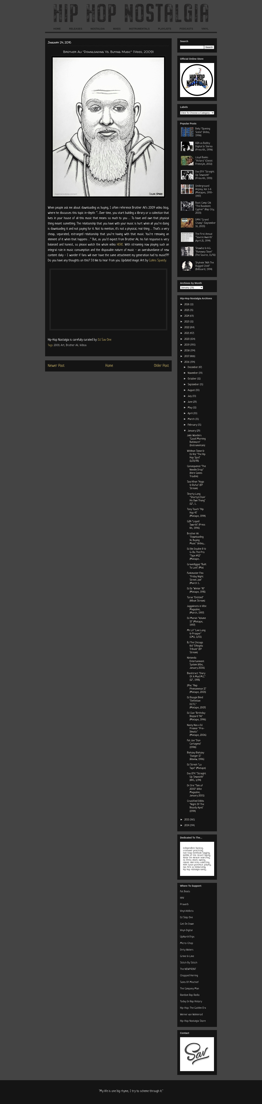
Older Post (161, 366)
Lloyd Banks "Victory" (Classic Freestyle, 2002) (204, 161)
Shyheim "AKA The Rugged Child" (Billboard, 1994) (204, 266)
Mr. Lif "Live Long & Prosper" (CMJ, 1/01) (196, 634)
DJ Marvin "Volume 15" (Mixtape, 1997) (196, 621)
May (190, 407)
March (191, 419)
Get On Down (187, 924)
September (194, 384)
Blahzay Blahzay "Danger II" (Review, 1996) (195, 756)
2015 (187, 819)
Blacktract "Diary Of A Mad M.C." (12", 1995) (196, 677)
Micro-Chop (186, 943)
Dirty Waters (186, 949)
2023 (187, 321)
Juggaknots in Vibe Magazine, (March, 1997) (196, 609)
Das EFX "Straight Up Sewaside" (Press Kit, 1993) (204, 175)
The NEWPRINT (188, 969)
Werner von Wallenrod (191, 1014)
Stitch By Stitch (188, 962)
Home (109, 366)
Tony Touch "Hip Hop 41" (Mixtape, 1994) (196, 512)
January (192, 430)
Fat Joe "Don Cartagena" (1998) (194, 744)
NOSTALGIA (97, 28)
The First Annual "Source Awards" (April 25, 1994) (203, 237)
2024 (187, 316)
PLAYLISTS (164, 28)
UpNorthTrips (187, 936)
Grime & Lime (187, 956)
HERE (120, 244)
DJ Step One (186, 917)
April (190, 413)
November (193, 373)
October (192, 378)
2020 (187, 339)
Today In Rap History (191, 1001)
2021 (187, 333)
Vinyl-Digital (186, 930)
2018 (187, 350)
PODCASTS (186, 28)
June (190, 402)
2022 (187, 327)
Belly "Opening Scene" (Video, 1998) (202, 132)
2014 (187, 825)
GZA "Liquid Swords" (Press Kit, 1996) (196, 525)
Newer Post (56, 366)
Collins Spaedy (157, 260)
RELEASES (75, 28)
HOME (57, 28)
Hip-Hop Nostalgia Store (193, 1021)
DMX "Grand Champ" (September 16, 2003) (205, 223)
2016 (187, 362)
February (193, 425)
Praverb (184, 904)
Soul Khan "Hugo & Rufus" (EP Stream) (195, 485)
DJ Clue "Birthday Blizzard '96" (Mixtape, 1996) (196, 716)
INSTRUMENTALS (139, 28)
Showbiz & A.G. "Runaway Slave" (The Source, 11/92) (205, 251)
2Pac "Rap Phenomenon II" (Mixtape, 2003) (196, 689)
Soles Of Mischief (189, 982)
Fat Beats (185, 891)
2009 (56, 345)
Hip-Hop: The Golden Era (193, 1008)
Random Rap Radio (190, 995)
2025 (187, 310)
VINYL (205, 28)
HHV (182, 898)
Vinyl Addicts (186, 911)
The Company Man (189, 988)
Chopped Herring (189, 975)
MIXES (117, 28)
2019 (187, 344)
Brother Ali (72, 345)
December (193, 367)
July (190, 396)
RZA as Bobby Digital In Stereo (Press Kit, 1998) (204, 146)
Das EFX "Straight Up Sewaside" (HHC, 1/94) (196, 777)
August (192, 390)
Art (62, 345)
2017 (187, 356)
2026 (187, 304)
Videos (83, 345)
